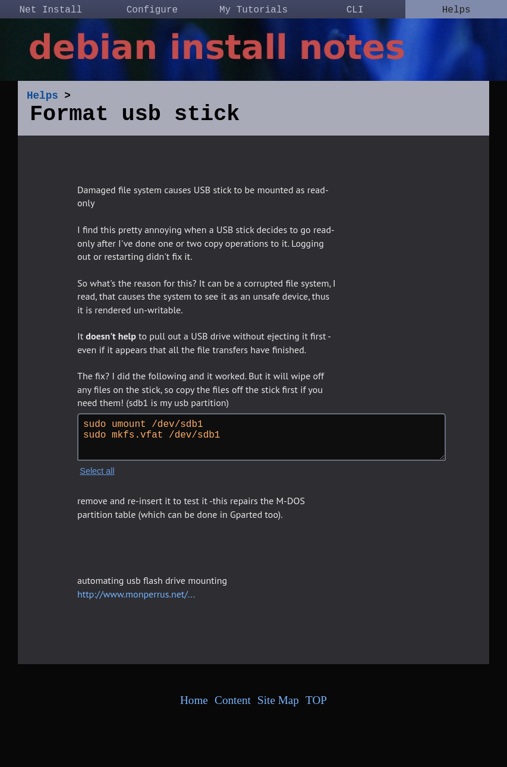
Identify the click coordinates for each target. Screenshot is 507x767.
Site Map (278, 705)
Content (233, 705)
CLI (355, 10)
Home (194, 705)
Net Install (50, 10)
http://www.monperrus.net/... (136, 599)
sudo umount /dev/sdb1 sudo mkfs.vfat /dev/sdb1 (261, 442)
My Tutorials (253, 10)
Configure (152, 10)
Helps (456, 10)
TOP (316, 705)
